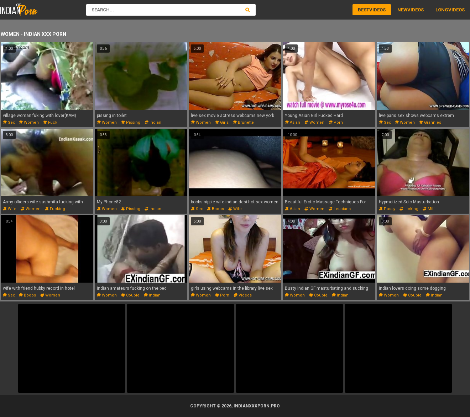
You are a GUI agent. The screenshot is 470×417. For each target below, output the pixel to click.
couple (130, 295)
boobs (215, 209)
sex (9, 122)
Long (441, 9)
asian (292, 122)
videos (243, 295)
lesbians (340, 209)
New (402, 9)
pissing (130, 122)
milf (429, 209)
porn (336, 122)
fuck (50, 122)
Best (363, 9)
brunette (243, 122)
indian (153, 122)
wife (9, 209)
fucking (55, 209)
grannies (430, 122)
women (29, 122)
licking (409, 209)
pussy (387, 209)
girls (222, 122)
